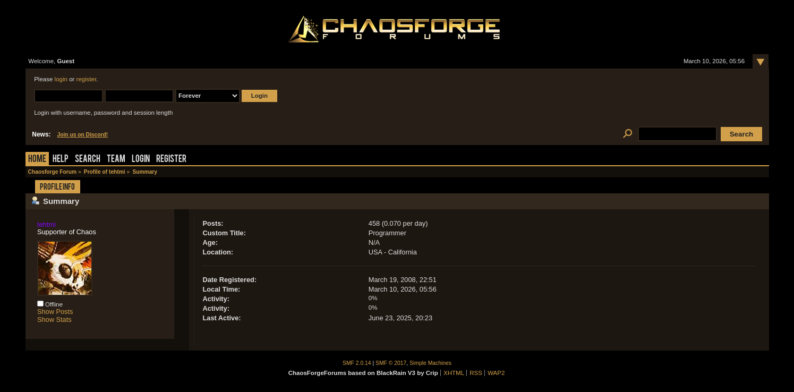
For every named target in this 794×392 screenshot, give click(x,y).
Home (37, 160)
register (86, 79)
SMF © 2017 (390, 363)
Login (141, 160)
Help (61, 160)
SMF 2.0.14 (357, 363)
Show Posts (55, 312)
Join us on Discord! (82, 135)
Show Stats (54, 319)
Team (116, 160)
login (61, 79)
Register (171, 160)
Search (87, 160)
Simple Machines (430, 363)
